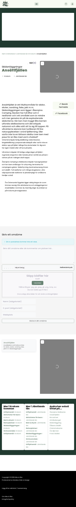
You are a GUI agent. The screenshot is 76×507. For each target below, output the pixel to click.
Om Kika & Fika (7, 496)
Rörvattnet (54, 417)
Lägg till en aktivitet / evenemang (14, 488)
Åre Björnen (54, 431)
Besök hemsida (63, 105)
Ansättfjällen (14, 70)
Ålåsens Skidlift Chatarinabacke (56, 426)
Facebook (61, 113)
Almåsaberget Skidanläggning (55, 421)
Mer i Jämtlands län (35, 407)
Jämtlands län (22, 54)
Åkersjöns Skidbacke (58, 412)
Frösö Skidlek (55, 433)
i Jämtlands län (36, 413)
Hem (4, 54)
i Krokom (12, 412)
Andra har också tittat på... (59, 407)
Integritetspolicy (8, 499)
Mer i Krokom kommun (11, 407)
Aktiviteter (11, 54)
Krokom (32, 54)
